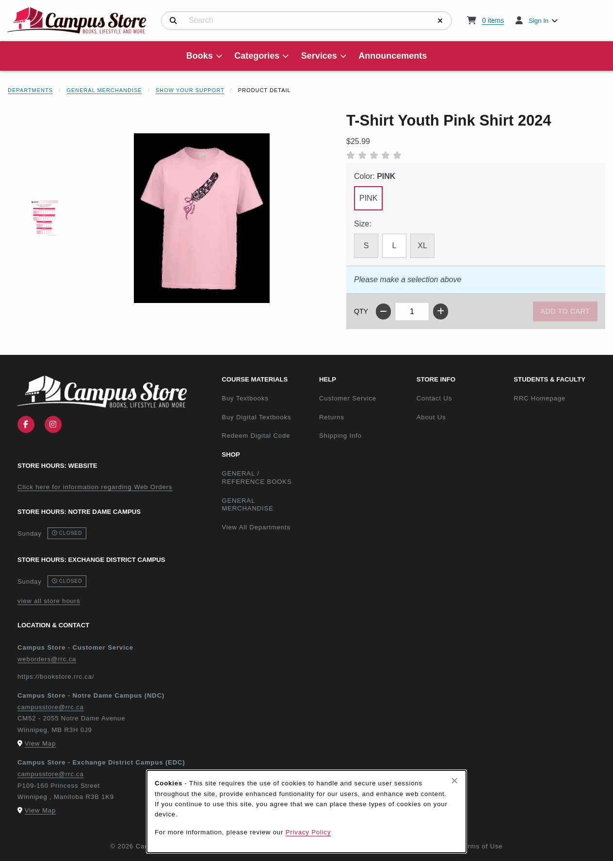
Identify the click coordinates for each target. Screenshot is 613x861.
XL (422, 245)
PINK (368, 198)
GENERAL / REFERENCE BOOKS (256, 477)
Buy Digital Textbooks (256, 417)
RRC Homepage (558, 398)
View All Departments (256, 527)
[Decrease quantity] (383, 311)
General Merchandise (104, 90)
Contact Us (434, 398)
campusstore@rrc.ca (50, 707)
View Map (40, 743)
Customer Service (347, 398)
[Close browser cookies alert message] (454, 780)
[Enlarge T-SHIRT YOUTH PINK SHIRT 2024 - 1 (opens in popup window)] (44, 218)
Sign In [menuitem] (538, 20)
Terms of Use (481, 846)
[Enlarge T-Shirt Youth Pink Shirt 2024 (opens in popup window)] (202, 218)
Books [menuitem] (199, 56)
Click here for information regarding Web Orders (94, 487)
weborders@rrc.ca (46, 659)
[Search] (173, 21)
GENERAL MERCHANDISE (248, 504)
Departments (30, 90)
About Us (431, 417)
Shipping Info (340, 435)
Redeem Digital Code (256, 435)
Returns (331, 417)
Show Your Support (190, 90)
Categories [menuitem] (256, 56)
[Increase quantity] (440, 311)
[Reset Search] (440, 21)
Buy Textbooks (245, 398)
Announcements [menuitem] (392, 56)
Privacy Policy (308, 832)
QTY (361, 311)
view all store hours (48, 601)
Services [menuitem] (319, 56)
